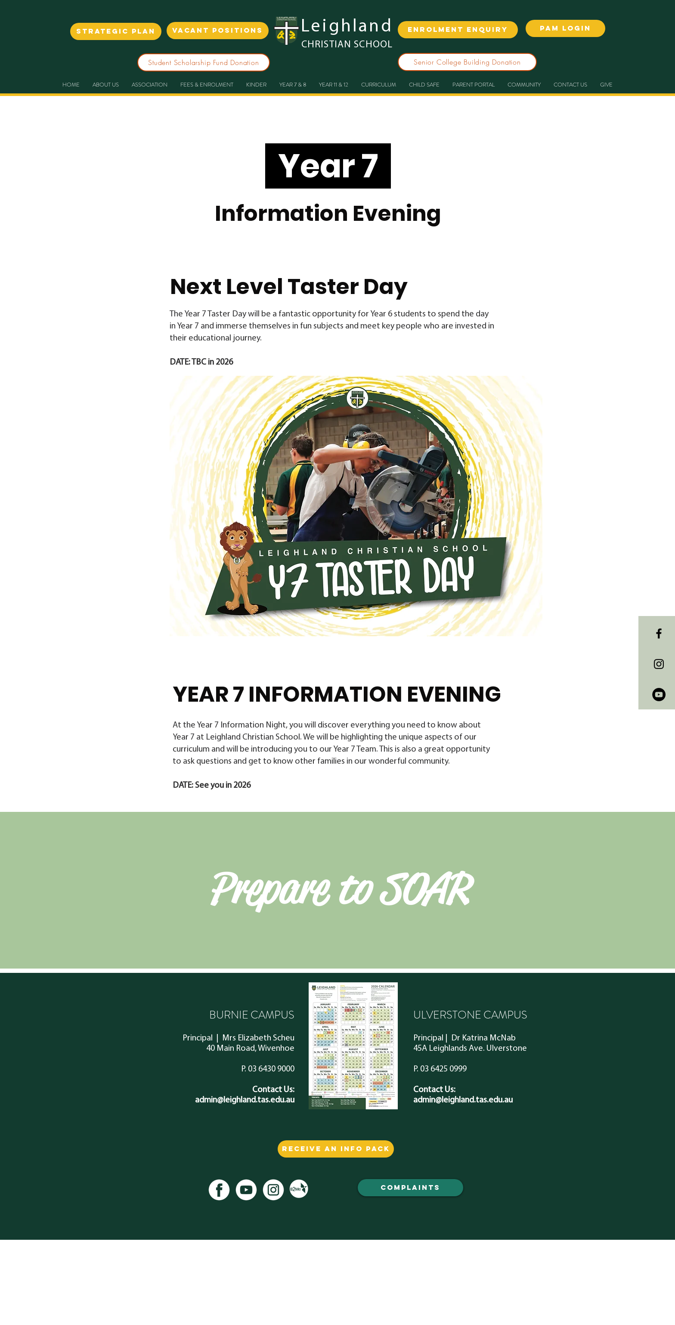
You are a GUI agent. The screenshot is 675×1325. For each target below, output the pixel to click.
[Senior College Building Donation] (467, 62)
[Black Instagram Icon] (659, 664)
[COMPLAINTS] (410, 1187)
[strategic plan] (115, 31)
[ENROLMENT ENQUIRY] (458, 29)
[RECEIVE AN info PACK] (336, 1149)
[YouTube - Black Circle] (659, 694)
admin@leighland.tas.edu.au (244, 1100)
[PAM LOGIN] (565, 28)
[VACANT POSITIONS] (218, 30)
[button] (293, 84)
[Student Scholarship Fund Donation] (203, 62)
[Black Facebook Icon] (659, 633)
